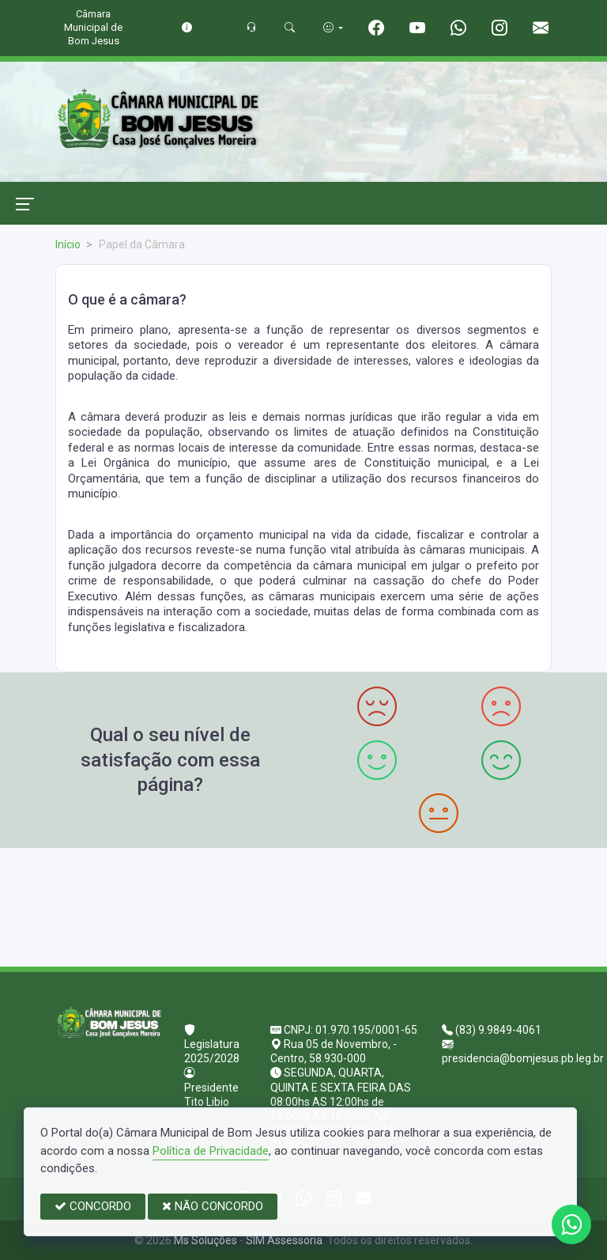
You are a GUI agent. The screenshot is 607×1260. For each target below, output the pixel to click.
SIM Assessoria (284, 1240)
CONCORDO (93, 1206)
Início (68, 244)
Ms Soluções (205, 1240)
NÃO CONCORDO (212, 1206)
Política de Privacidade (211, 1151)
